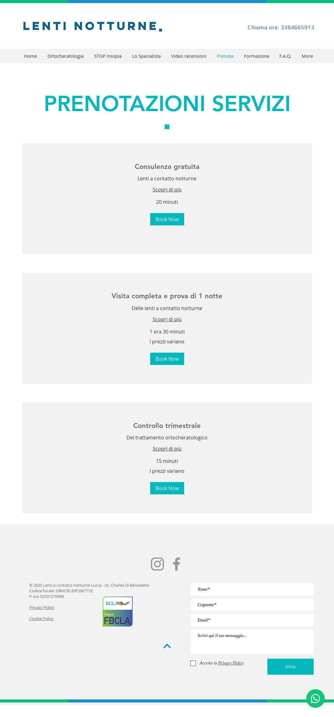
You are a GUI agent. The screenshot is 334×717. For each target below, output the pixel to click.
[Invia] (290, 667)
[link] (167, 166)
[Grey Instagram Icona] (157, 564)
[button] (167, 219)
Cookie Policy (41, 618)
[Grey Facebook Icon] (176, 564)
